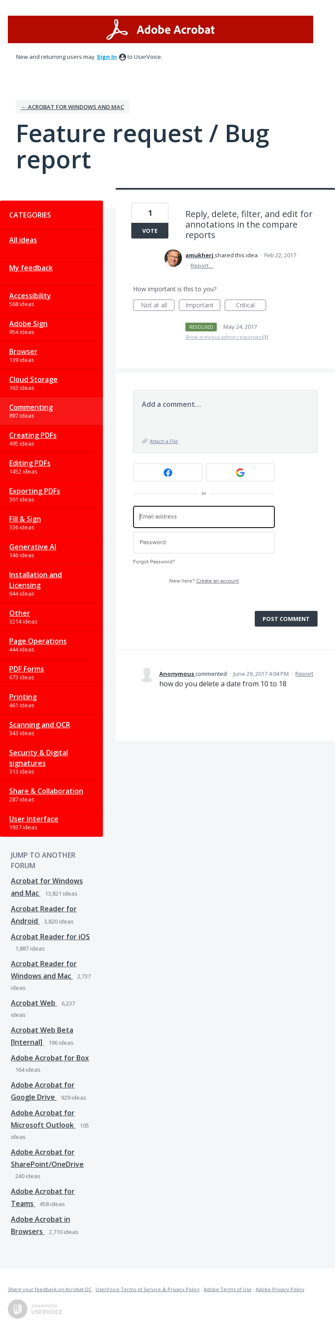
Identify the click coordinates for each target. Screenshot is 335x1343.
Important (202, 306)
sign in (107, 57)
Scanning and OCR (39, 724)
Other (19, 613)
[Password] (204, 543)
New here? (204, 581)
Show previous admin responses (226, 337)
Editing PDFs (30, 463)
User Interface (33, 819)
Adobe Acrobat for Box (50, 1058)
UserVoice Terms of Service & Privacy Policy (148, 1289)
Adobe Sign (28, 323)
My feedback (31, 268)
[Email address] (204, 517)
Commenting (31, 407)
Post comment (286, 619)
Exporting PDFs (34, 491)
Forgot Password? (154, 562)
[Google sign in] (240, 472)
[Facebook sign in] (167, 472)
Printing (23, 697)
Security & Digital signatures (38, 758)
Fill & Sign (25, 519)
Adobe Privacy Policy (280, 1289)
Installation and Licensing (35, 580)
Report (304, 674)
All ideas (23, 240)
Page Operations (38, 641)
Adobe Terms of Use (228, 1289)
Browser (23, 351)
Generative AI (32, 547)
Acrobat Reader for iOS (50, 936)
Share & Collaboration (46, 791)
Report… (202, 265)
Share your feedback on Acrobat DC (50, 1289)
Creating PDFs (33, 435)
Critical (251, 306)
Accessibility (30, 295)
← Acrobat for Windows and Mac (72, 107)
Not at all (158, 306)
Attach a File (164, 441)
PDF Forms (26, 669)
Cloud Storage (33, 379)
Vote (149, 231)
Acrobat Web (34, 1003)
